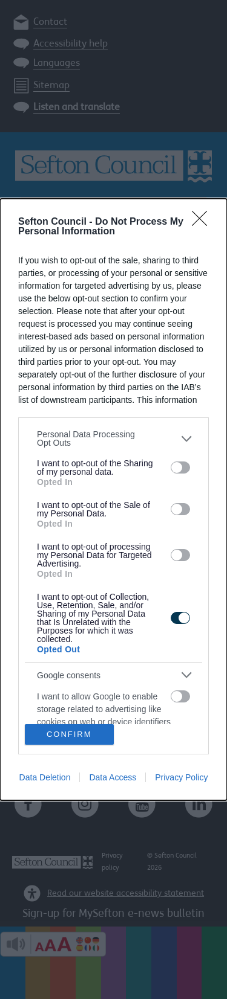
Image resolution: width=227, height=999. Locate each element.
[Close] (203, 222)
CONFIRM (69, 733)
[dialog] (113, 499)
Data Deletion (45, 777)
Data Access (112, 777)
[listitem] (113, 438)
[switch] (180, 467)
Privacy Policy (181, 777)
